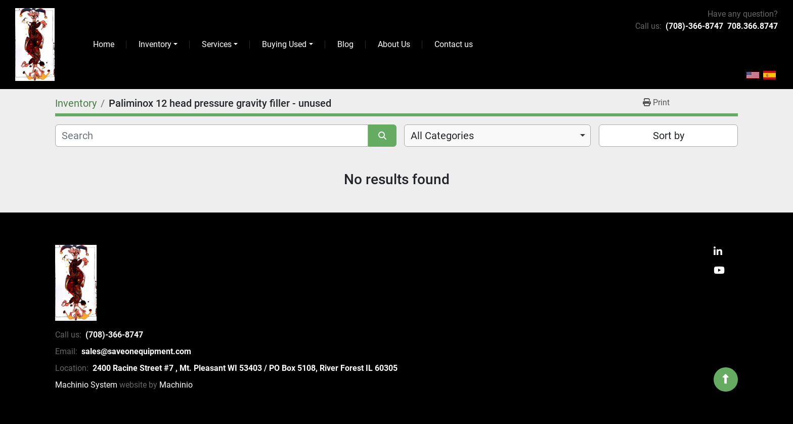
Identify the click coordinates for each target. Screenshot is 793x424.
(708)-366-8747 (694, 26)
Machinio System (86, 385)
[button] (158, 44)
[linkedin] (718, 252)
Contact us (453, 44)
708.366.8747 (752, 26)
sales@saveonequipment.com (136, 351)
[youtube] (719, 271)
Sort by (668, 136)
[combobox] (497, 135)
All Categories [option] (442, 136)
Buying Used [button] (284, 44)
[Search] (211, 135)
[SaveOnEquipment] (76, 283)
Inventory (155, 44)
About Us (394, 44)
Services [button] (217, 44)
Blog (345, 44)
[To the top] (726, 379)
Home (103, 44)
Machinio (176, 385)
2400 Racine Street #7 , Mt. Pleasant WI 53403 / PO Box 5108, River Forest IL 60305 (245, 368)
